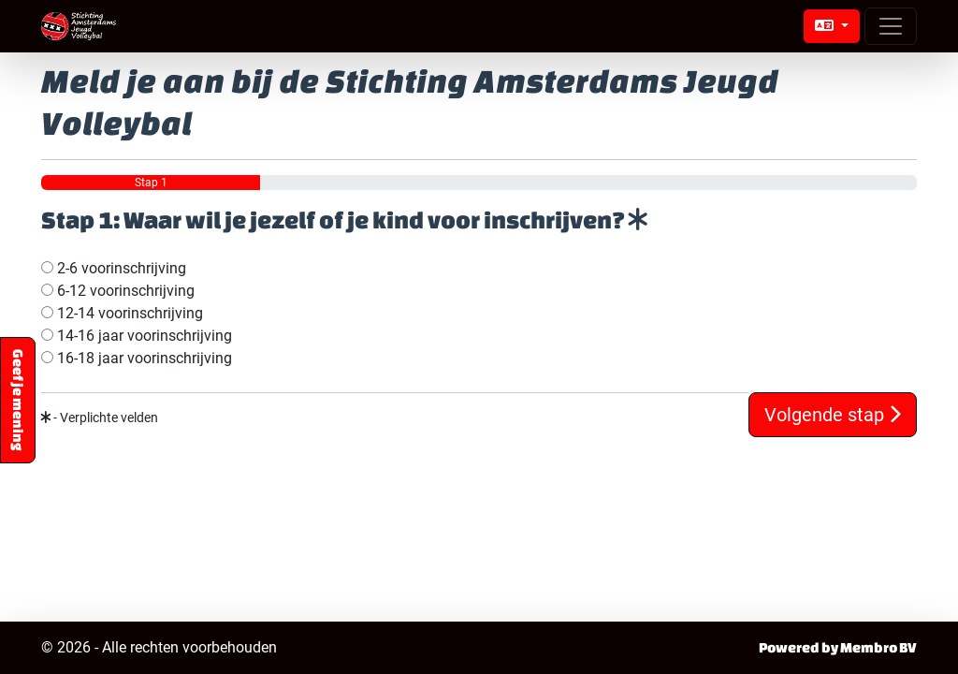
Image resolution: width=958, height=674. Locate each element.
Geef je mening (18, 400)
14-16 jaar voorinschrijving (136, 335)
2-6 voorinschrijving (113, 268)
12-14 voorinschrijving (122, 313)
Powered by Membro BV (838, 647)
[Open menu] (890, 26)
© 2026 (159, 648)
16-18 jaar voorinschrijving (136, 358)
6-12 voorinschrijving (118, 291)
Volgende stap (832, 414)
